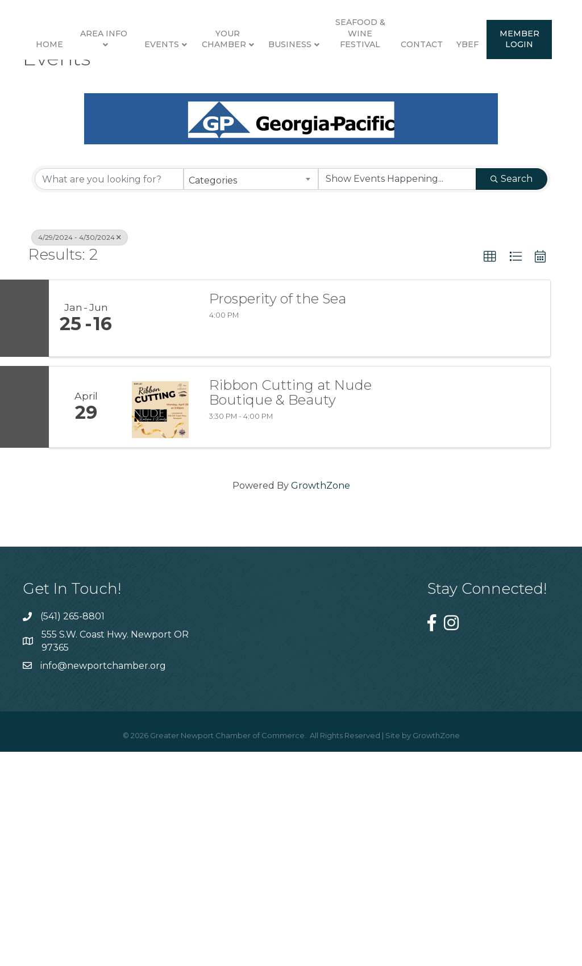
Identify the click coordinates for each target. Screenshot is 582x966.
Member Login (337, 191)
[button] (490, 476)
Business (454, 90)
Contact (239, 196)
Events (156, 90)
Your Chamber (218, 84)
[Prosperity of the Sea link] (160, 538)
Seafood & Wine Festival (525, 78)
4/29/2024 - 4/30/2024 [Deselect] (79, 457)
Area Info (98, 78)
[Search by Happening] (397, 399)
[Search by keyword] (109, 399)
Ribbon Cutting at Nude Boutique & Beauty (290, 612)
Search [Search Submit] (511, 398)
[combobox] (251, 399)
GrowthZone (320, 704)
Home (43, 90)
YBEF (285, 196)
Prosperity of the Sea (277, 518)
